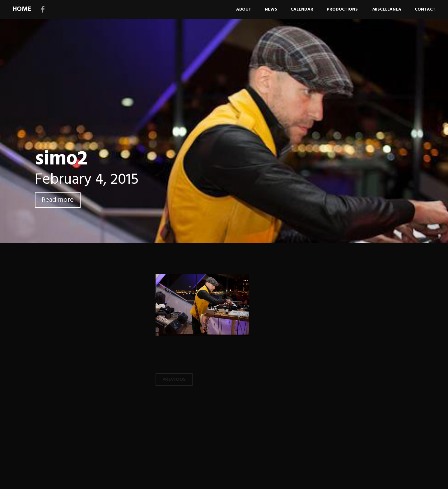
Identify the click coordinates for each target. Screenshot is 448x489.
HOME (21, 9)
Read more (58, 200)
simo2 (61, 159)
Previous (174, 380)
